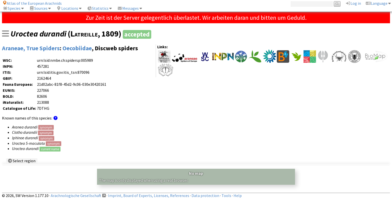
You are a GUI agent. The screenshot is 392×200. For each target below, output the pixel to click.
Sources (38, 8)
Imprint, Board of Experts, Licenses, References (148, 195)
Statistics (97, 8)
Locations (67, 8)
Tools (226, 195)
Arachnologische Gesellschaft (76, 195)
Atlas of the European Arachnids (32, 3)
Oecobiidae (77, 48)
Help (238, 195)
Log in (353, 3)
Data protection (205, 195)
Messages (128, 8)
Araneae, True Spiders (31, 48)
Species (11, 8)
